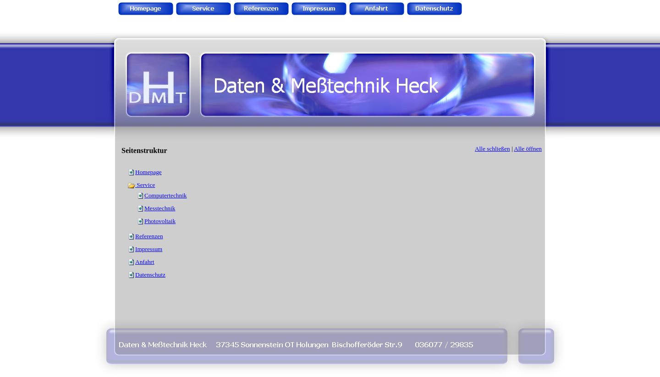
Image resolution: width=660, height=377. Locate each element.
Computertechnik (165, 195)
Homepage (148, 172)
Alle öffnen (528, 148)
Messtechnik (159, 208)
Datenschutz (150, 274)
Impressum (148, 249)
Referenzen (149, 236)
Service (141, 184)
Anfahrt (144, 261)
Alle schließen (492, 148)
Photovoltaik (160, 221)
